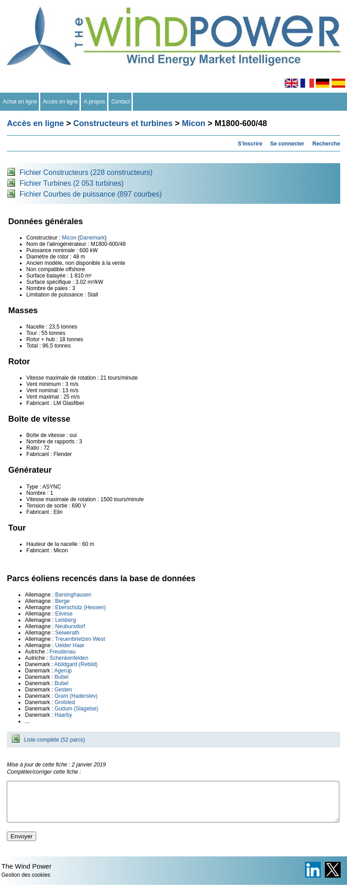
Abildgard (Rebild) (76, 664)
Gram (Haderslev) (76, 696)
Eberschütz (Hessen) (80, 607)
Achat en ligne (20, 102)
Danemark (92, 238)
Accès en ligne (60, 102)
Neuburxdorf (70, 626)
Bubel (62, 677)
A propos (94, 102)
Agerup (63, 670)
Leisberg (65, 620)
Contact (120, 102)
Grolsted (65, 702)
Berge (62, 601)
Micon (194, 123)
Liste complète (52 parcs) (54, 740)
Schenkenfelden (68, 658)
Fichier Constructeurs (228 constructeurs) (85, 172)
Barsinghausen (73, 595)
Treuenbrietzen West (80, 639)
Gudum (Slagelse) (76, 708)
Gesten (63, 689)
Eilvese (64, 614)
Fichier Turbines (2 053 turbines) (71, 183)
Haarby (63, 715)
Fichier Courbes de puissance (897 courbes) (90, 194)
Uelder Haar (69, 645)
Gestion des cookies (25, 883)
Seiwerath (67, 633)
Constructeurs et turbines (123, 123)
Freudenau (62, 652)
